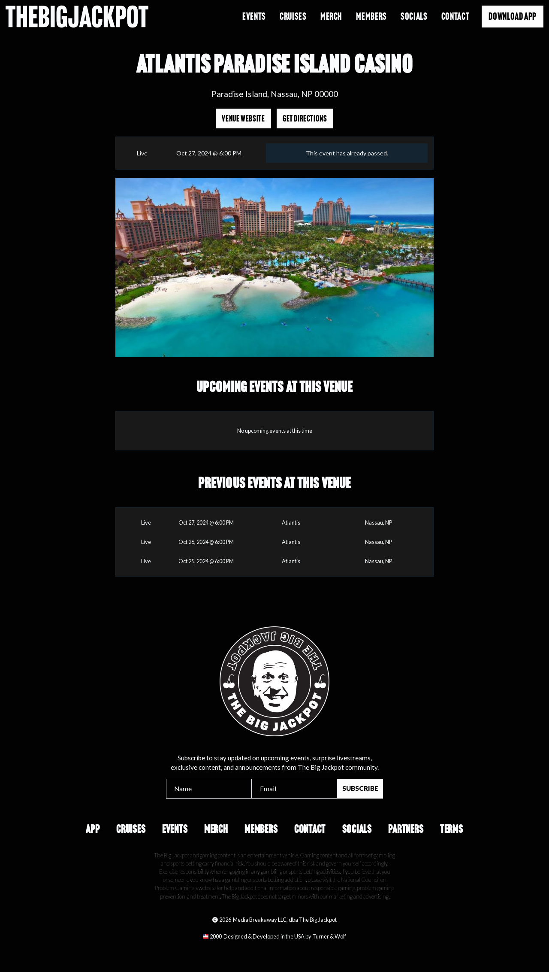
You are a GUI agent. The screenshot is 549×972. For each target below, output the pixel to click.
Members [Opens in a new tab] (371, 16)
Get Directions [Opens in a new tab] (305, 118)
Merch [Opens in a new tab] (331, 16)
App (93, 829)
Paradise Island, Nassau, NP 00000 (274, 94)
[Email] (294, 789)
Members (261, 829)
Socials (414, 16)
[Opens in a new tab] (274, 936)
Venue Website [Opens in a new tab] (243, 118)
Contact (455, 16)
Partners (405, 829)
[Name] (209, 789)
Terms (451, 829)
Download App (513, 16)
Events (254, 16)
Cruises (293, 16)
